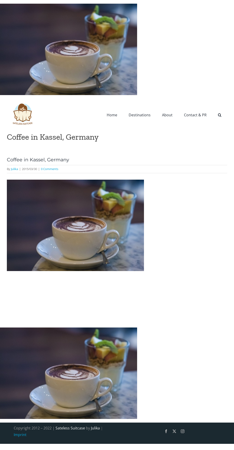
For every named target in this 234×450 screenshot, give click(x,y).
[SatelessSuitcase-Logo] (23, 100)
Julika (14, 169)
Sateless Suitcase (70, 428)
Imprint (20, 434)
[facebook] (166, 431)
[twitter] (174, 431)
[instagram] (182, 431)
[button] (219, 114)
